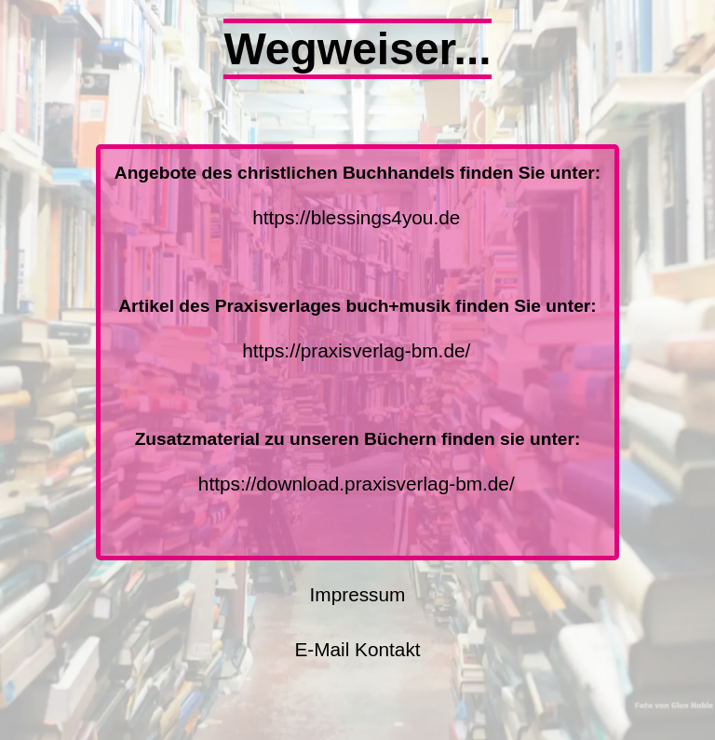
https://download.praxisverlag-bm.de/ (356, 483)
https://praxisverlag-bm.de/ (356, 350)
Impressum (358, 594)
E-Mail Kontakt (357, 649)
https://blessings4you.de (356, 217)
